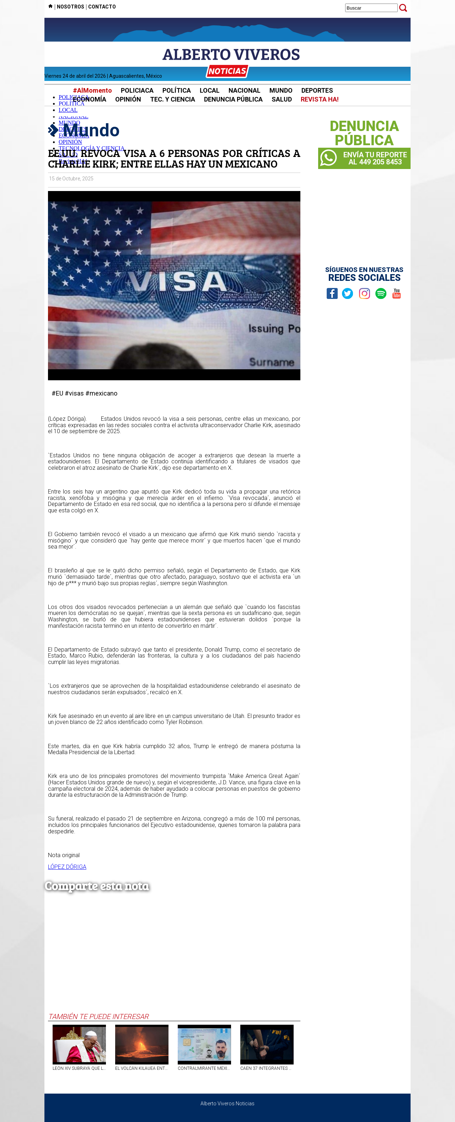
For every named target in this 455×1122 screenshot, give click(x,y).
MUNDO (281, 90)
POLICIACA (137, 90)
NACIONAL (245, 90)
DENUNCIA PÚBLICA (233, 99)
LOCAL (210, 90)
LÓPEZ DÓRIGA (67, 867)
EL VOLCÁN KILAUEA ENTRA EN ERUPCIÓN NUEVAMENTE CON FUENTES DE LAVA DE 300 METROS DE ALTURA (141, 1068)
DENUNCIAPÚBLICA (364, 133)
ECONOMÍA (89, 99)
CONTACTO (102, 7)
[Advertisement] (174, 959)
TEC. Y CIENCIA (172, 99)
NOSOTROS (70, 7)
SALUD (282, 99)
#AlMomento (92, 90)
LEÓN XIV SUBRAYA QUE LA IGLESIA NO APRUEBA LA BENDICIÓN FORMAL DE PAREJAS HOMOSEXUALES (79, 1068)
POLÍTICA (176, 90)
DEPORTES (317, 90)
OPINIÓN (128, 99)
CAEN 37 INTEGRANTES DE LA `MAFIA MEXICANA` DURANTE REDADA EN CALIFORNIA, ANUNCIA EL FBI (267, 1068)
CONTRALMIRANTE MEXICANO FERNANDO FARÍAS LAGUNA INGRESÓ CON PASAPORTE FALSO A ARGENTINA (204, 1068)
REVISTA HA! (320, 99)
